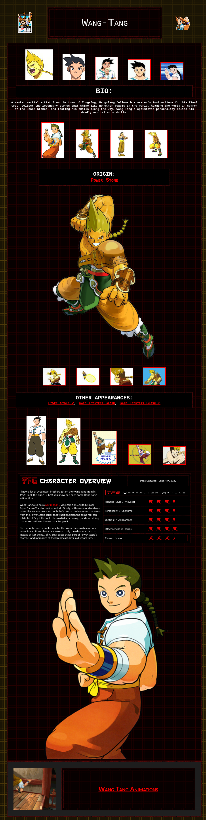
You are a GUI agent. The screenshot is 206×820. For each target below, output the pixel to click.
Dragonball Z (52, 504)
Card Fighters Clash (97, 403)
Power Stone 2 (61, 403)
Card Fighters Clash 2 (140, 403)
